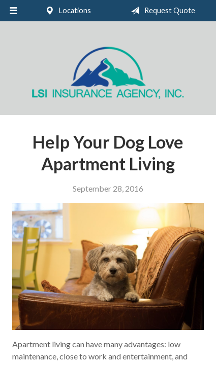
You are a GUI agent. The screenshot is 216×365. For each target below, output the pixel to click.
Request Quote (161, 10)
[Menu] (13, 10)
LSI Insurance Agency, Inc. (108, 73)
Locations (66, 10)
